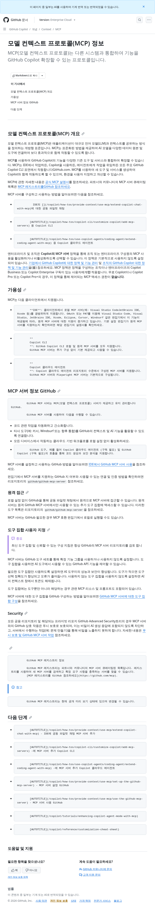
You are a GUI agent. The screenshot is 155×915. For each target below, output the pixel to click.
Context (46, 29)
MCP (58, 29)
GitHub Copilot (18, 29)
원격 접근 (18, 492)
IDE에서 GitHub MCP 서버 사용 (110, 464)
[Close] (144, 6)
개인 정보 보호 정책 (18, 877)
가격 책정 (85, 900)
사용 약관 (41, 900)
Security (18, 613)
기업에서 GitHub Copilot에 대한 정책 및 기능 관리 (63, 263)
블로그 (118, 900)
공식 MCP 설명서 (57, 182)
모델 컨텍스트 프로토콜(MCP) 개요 (46, 133)
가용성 (17, 289)
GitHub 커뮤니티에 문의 (95, 869)
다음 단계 (20, 717)
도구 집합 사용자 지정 (29, 529)
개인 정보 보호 (59, 900)
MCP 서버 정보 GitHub (34, 391)
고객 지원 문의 (90, 874)
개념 (34, 29)
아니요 (31, 870)
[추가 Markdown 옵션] (42, 75)
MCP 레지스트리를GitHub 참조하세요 (44, 186)
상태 (73, 900)
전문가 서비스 (102, 900)
